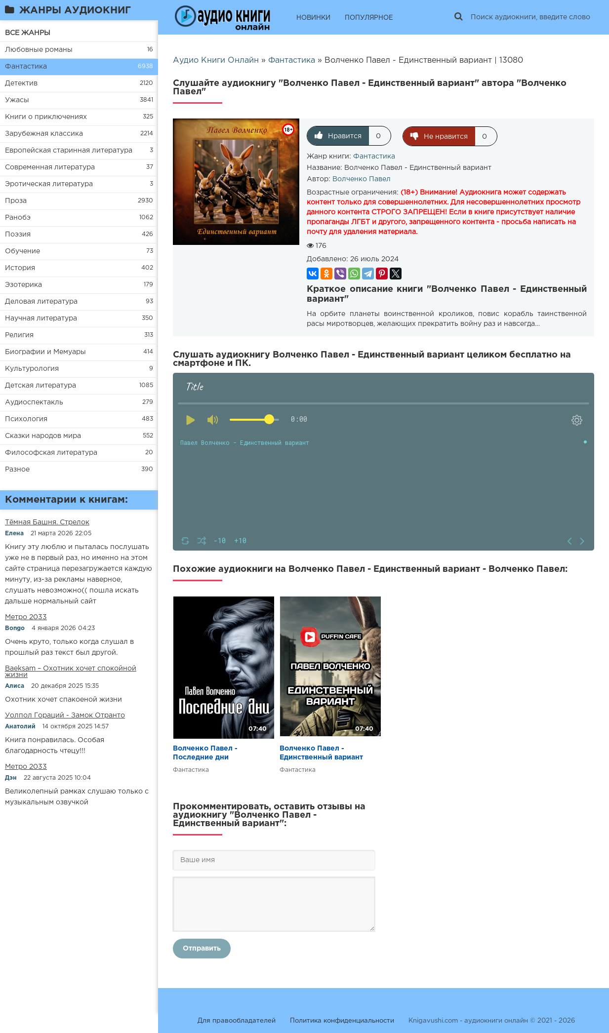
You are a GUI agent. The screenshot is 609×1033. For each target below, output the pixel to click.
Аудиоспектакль (34, 402)
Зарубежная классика (44, 134)
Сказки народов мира (43, 436)
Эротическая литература (49, 184)
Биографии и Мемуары (45, 352)
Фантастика (26, 67)
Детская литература (40, 386)
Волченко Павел (361, 179)
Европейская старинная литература (68, 151)
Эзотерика (23, 285)
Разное (17, 470)
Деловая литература (41, 302)
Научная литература (41, 318)
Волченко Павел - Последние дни (205, 752)
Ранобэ (18, 218)
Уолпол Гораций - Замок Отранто (65, 715)
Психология (26, 419)
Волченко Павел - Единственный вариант (321, 752)
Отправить (202, 948)
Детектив (21, 83)
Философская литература (51, 453)
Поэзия (18, 235)
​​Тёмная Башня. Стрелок (47, 522)
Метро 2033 (26, 617)
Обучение (22, 251)
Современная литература (50, 167)
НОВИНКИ (313, 18)
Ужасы (17, 100)
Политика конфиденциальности (342, 1020)
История (20, 268)
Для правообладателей (237, 1020)
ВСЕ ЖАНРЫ (27, 33)
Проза (16, 201)
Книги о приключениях (46, 117)
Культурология (32, 369)
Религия (19, 335)
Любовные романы (39, 50)
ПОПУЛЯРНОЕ (369, 18)
